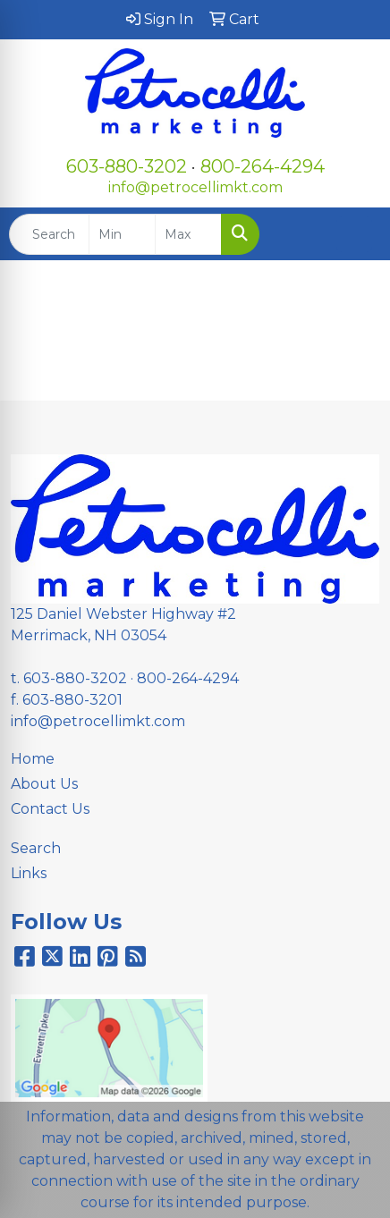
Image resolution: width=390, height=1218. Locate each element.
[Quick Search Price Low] (122, 234)
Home (33, 758)
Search (36, 848)
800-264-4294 (262, 166)
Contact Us (50, 808)
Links (29, 873)
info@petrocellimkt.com (195, 187)
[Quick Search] (49, 234)
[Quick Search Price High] (188, 234)
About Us (44, 783)
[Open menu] (354, 234)
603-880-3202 (126, 166)
